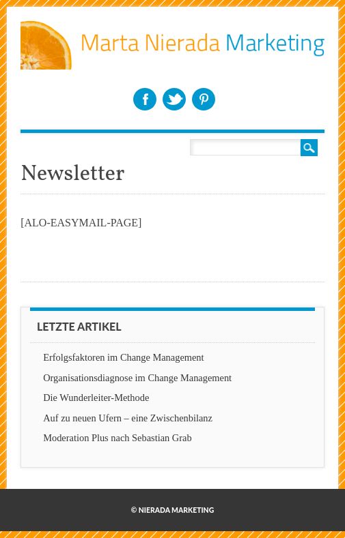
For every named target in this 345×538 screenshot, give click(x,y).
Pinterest (203, 99)
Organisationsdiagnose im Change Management (137, 377)
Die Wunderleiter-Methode (96, 397)
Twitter (174, 99)
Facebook (144, 99)
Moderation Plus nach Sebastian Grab (117, 437)
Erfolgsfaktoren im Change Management (123, 357)
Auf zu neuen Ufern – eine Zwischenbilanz (127, 418)
